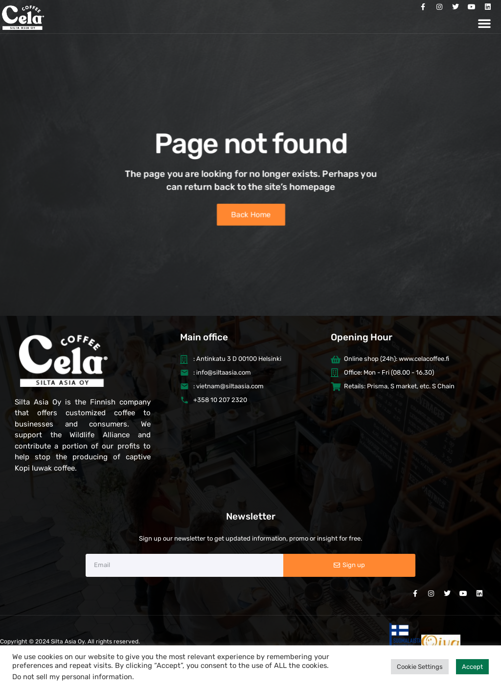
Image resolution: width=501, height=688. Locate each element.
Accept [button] (472, 666)
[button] (484, 23)
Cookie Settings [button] (420, 666)
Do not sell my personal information (72, 676)
